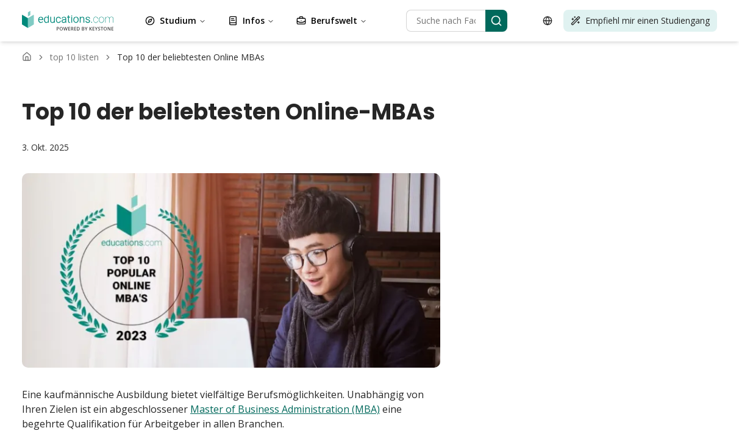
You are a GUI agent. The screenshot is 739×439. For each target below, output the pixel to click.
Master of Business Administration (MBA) (285, 409)
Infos (251, 20)
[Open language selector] (548, 21)
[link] (191, 57)
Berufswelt (331, 20)
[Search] (496, 21)
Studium (175, 20)
